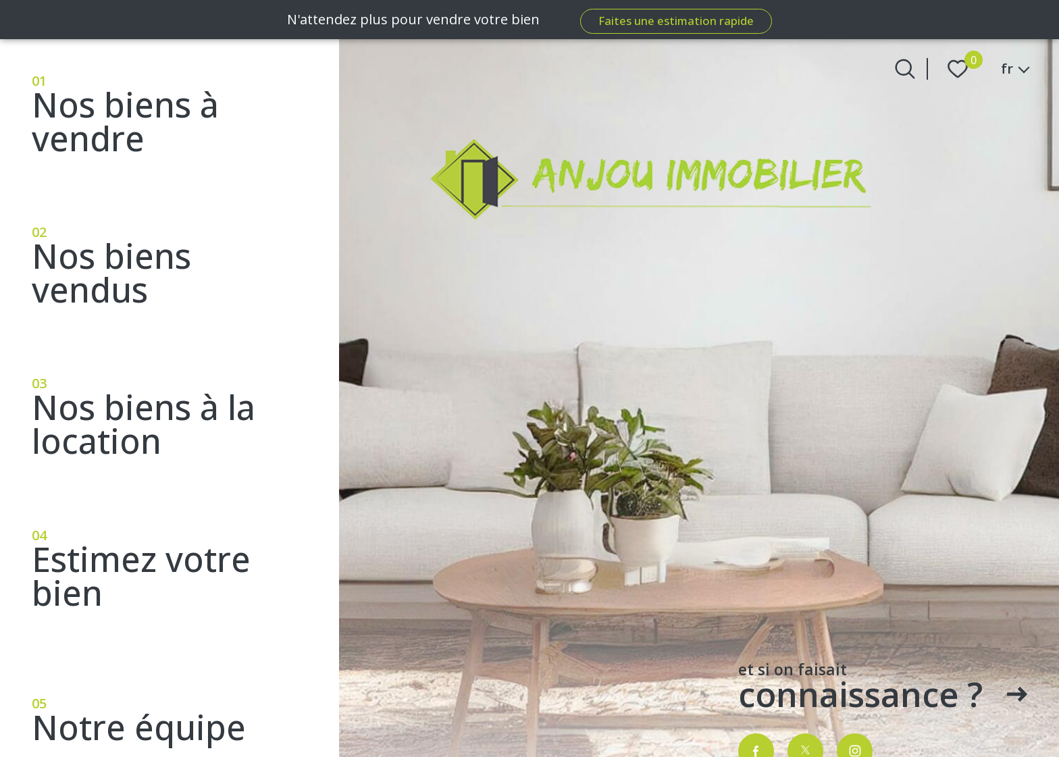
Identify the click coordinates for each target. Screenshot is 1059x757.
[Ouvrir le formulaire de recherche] (905, 69)
